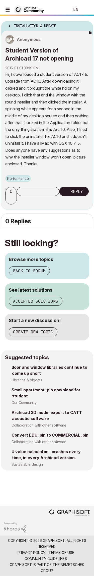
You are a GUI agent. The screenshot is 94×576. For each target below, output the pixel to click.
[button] (12, 200)
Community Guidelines (46, 558)
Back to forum (29, 270)
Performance (18, 178)
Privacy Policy (31, 552)
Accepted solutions (35, 301)
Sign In (86, 9)
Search (58, 9)
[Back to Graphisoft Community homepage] (30, 9)
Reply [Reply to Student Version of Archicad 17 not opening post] (76, 191)
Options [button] (86, 24)
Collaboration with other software (39, 425)
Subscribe (38, 191)
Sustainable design (27, 464)
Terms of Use (61, 552)
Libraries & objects (27, 380)
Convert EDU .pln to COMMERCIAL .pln (50, 435)
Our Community (24, 402)
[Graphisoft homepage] (69, 513)
